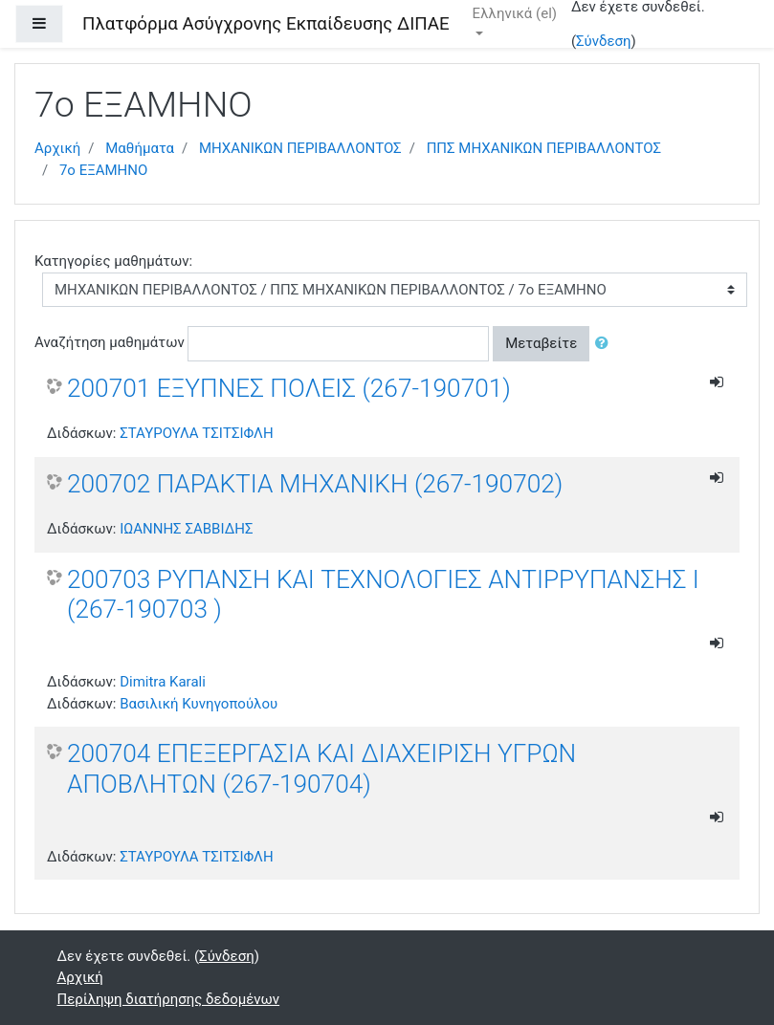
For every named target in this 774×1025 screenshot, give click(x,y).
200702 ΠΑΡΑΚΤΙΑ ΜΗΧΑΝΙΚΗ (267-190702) (315, 483)
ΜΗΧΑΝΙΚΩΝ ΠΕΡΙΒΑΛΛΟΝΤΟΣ (300, 148)
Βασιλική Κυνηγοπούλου (198, 703)
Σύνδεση (603, 41)
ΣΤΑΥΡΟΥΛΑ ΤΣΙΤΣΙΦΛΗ (196, 433)
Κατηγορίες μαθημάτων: (113, 261)
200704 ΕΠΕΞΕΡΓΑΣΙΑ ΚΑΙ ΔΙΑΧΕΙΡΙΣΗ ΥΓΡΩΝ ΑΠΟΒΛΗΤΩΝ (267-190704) (321, 768)
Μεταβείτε (541, 343)
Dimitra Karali (163, 681)
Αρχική (57, 148)
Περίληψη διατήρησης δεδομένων (168, 999)
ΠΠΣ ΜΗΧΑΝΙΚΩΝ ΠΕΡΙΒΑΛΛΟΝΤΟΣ (544, 148)
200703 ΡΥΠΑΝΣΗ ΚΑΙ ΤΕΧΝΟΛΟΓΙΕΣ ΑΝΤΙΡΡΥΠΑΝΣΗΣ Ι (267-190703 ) (383, 594)
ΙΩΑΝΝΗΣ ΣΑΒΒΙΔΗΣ (186, 528)
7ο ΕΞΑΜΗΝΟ (103, 170)
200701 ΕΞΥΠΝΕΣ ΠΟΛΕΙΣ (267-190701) (289, 388)
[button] (605, 344)
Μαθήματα (139, 148)
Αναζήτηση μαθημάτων (109, 342)
